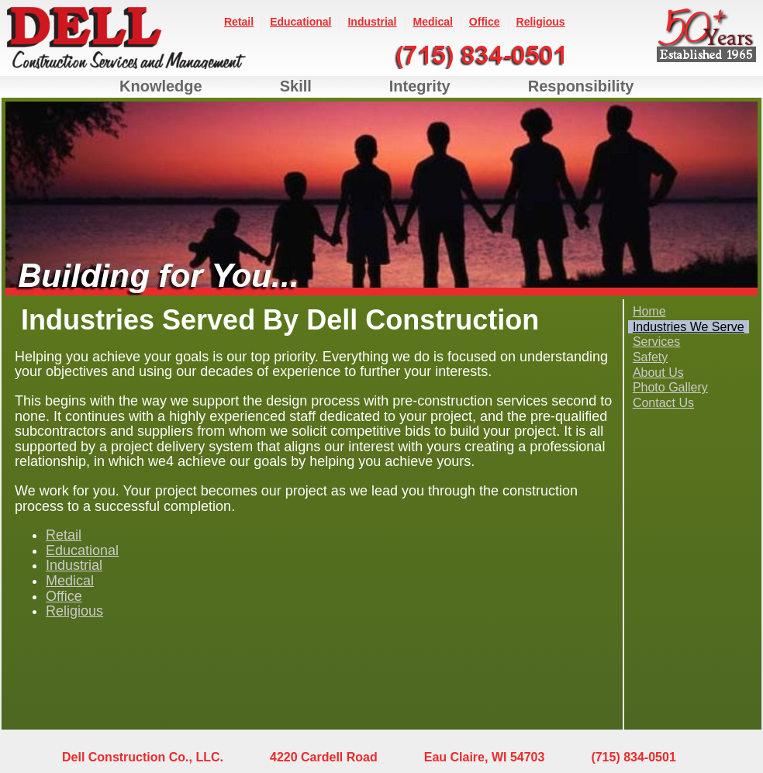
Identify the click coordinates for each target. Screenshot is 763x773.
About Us (658, 372)
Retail (239, 22)
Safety (650, 357)
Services (656, 341)
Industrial (371, 22)
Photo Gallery (670, 387)
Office (484, 22)
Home (649, 311)
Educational (300, 22)
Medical (433, 22)
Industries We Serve (688, 326)
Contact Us (663, 402)
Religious (540, 22)
